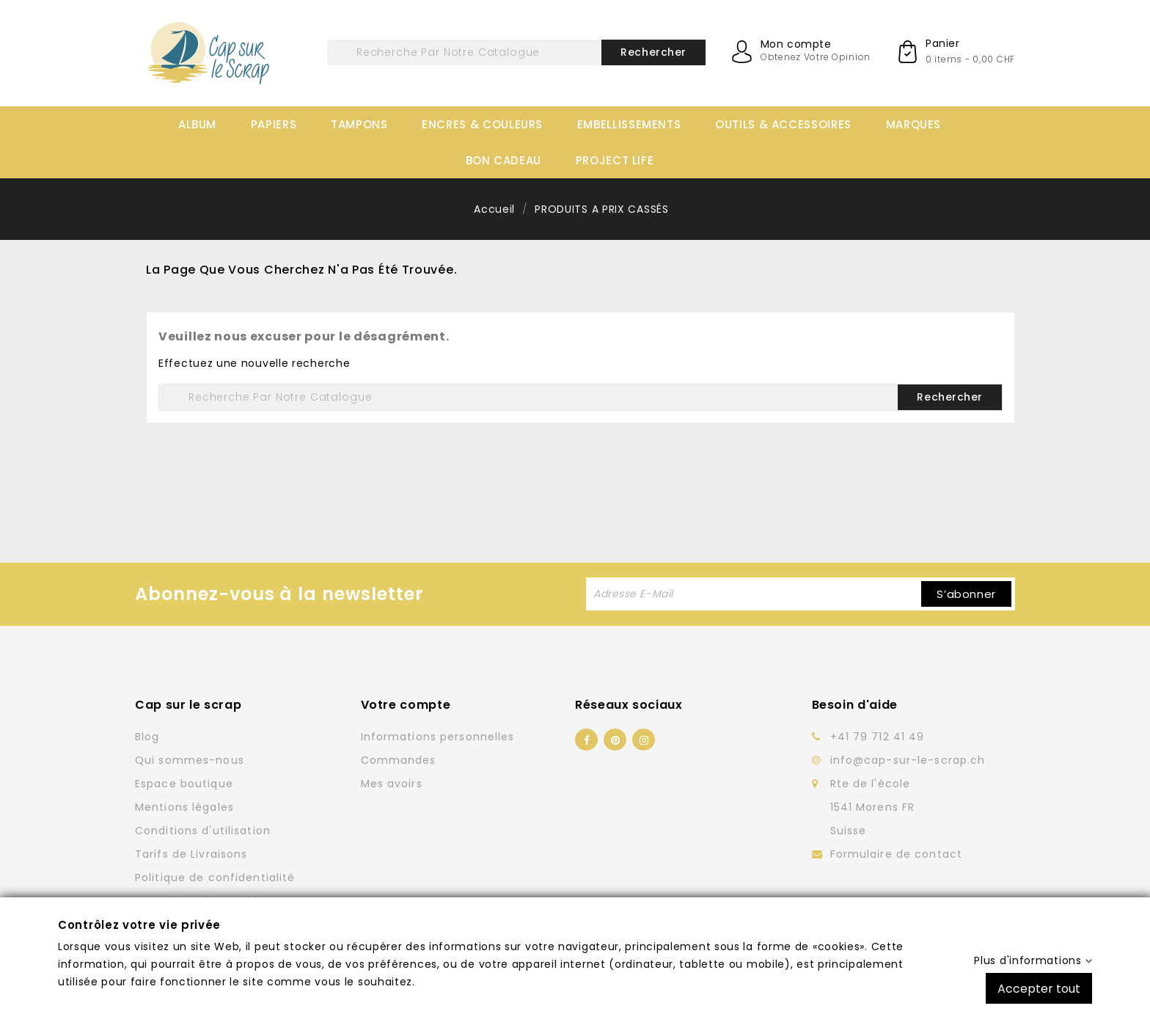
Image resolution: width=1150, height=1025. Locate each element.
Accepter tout (1038, 988)
